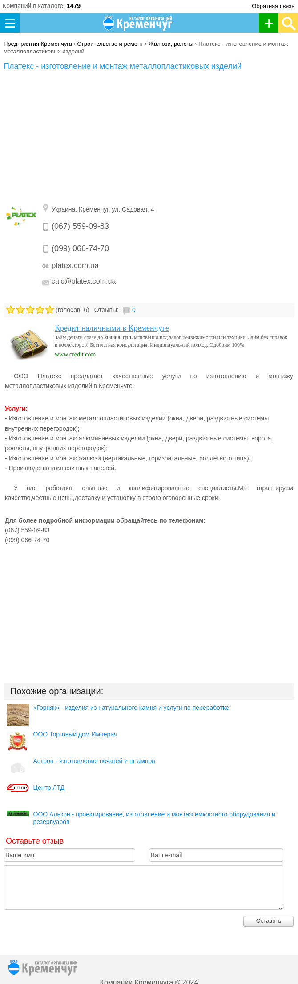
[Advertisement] (149, 138)
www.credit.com (75, 354)
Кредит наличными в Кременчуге (112, 328)
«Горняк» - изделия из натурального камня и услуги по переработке (131, 707)
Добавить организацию (271, 23)
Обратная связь (273, 6)
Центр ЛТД (49, 787)
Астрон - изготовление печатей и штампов (94, 760)
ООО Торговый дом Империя (75, 734)
